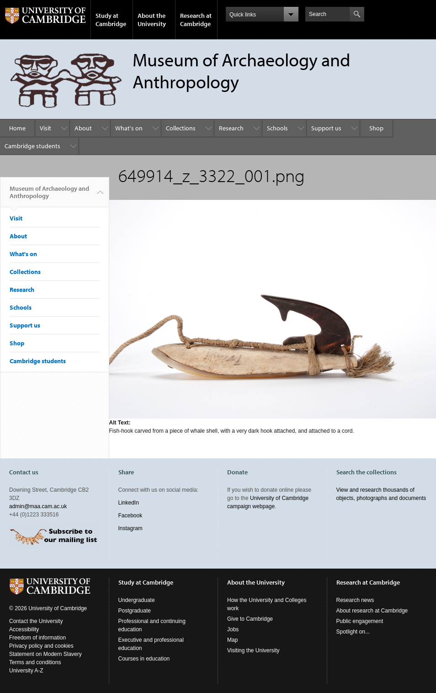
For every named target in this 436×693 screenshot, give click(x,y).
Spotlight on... (353, 632)
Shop (376, 128)
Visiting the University (253, 650)
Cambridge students (32, 146)
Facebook (130, 515)
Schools (277, 128)
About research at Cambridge (372, 610)
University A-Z (26, 670)
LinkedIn (128, 503)
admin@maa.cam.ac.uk (38, 506)
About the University (152, 19)
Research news (355, 600)
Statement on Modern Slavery (45, 654)
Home (17, 128)
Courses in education (144, 658)
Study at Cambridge (111, 19)
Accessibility (24, 629)
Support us (326, 128)
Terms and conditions (35, 662)
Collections (181, 128)
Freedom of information (37, 637)
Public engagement (359, 621)
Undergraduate (136, 600)
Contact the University (36, 621)
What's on (129, 128)
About (83, 128)
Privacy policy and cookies (41, 646)
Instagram (130, 528)
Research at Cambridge (196, 19)
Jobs (233, 629)
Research (231, 128)
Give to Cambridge (250, 619)
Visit (45, 128)
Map (232, 640)
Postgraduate (134, 610)
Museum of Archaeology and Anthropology (49, 195)
